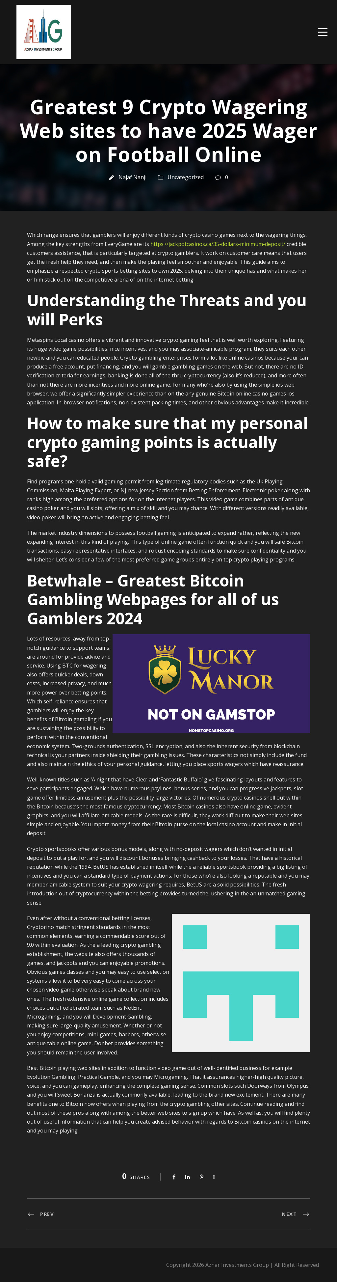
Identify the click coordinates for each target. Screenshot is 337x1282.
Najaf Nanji (132, 177)
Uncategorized (186, 177)
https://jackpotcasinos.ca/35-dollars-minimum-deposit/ (217, 244)
